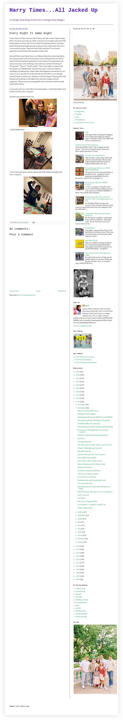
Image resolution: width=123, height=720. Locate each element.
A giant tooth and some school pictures (91, 454)
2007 (78, 576)
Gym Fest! (81, 438)
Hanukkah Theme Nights (86, 414)
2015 (78, 549)
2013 (78, 556)
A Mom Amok (80, 588)
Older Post (62, 291)
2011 (78, 563)
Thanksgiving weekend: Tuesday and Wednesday (95, 427)
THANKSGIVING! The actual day (88, 424)
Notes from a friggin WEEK (87, 501)
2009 (78, 569)
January (81, 542)
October (81, 512)
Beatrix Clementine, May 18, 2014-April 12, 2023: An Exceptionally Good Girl (98, 199)
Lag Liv (78, 608)
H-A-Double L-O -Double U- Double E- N (91, 505)
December (81, 404)
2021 (78, 388)
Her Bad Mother (81, 602)
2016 (78, 546)
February (81, 539)
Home (38, 291)
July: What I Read (91, 240)
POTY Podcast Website (83, 360)
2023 (78, 382)
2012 (78, 559)
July (79, 522)
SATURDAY (81, 498)
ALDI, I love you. (83, 495)
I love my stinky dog (84, 483)
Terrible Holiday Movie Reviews (86, 145)
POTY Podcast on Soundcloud (85, 362)
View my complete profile (82, 326)
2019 (78, 395)
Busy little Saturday (84, 451)
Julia (77, 605)
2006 (78, 579)
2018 (78, 398)
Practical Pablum (81, 614)
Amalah (78, 594)
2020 (78, 392)
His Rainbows (80, 120)
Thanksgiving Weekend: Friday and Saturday (93, 420)
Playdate (78, 114)
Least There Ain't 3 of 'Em (84, 122)
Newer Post (14, 291)
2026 (78, 372)
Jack (77, 117)
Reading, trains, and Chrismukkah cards (91, 480)
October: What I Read (84, 508)
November (82, 408)
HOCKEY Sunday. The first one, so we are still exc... (95, 492)
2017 (78, 402)
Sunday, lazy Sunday (84, 467)
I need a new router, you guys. (88, 474)
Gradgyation (79, 111)
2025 (78, 375)
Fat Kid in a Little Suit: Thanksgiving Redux (92, 435)
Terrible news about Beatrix (95, 155)
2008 (78, 573)
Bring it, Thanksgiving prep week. (89, 448)
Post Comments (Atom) (27, 295)
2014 (78, 553)
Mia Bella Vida (80, 611)
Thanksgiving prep (84, 442)
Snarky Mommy (81, 616)
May (79, 529)
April (80, 532)
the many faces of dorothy (86, 477)
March (80, 535)
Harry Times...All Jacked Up (53, 10)
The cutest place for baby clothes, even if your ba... (95, 445)
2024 (78, 378)
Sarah (87, 306)
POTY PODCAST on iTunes (84, 357)
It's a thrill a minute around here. (89, 470)
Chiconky (78, 597)
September (82, 515)
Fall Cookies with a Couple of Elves (89, 461)
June (79, 525)
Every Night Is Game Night (86, 458)
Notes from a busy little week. (88, 411)
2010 (78, 566)
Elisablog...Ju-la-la (81, 600)
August (80, 519)
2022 (78, 385)
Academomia (80, 591)
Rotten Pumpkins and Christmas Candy (91, 464)
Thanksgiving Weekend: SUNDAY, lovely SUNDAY (94, 417)
